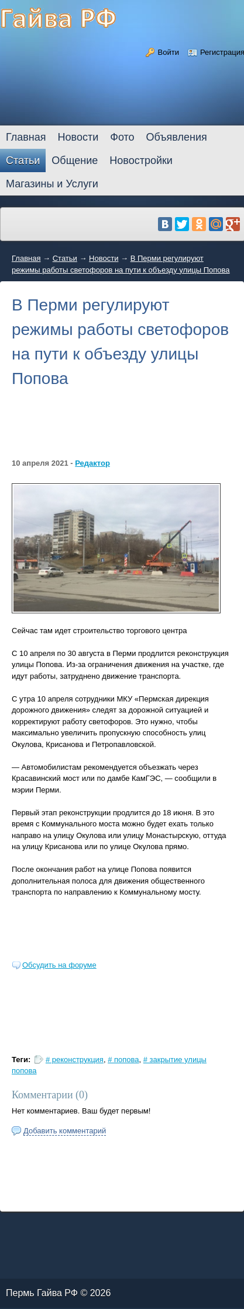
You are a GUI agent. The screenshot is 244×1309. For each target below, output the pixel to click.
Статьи (65, 258)
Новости (103, 258)
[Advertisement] (122, 431)
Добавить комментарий (64, 1130)
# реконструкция (75, 1059)
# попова (123, 1059)
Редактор (92, 463)
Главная (26, 258)
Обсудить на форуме (59, 965)
